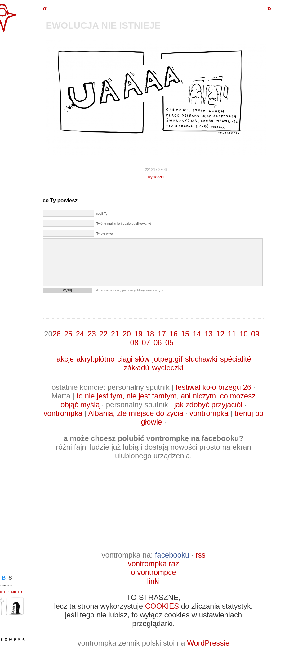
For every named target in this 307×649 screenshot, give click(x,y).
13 (208, 334)
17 (162, 334)
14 (197, 334)
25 (68, 334)
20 (126, 334)
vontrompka (63, 413)
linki (153, 581)
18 (150, 334)
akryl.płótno (96, 359)
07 (146, 342)
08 (134, 342)
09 (255, 334)
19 (138, 334)
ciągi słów (133, 359)
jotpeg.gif (167, 359)
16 (173, 334)
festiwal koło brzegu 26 (213, 387)
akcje (65, 359)
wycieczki (156, 177)
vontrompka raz (153, 563)
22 (103, 334)
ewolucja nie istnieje (103, 25)
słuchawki (201, 359)
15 (185, 334)
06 (158, 342)
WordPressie (208, 643)
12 (220, 334)
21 (115, 334)
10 (243, 334)
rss (200, 555)
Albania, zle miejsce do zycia (135, 413)
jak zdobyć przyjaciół (208, 404)
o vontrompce (153, 572)
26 (56, 334)
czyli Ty (101, 214)
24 (80, 334)
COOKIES (162, 606)
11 (232, 334)
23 (91, 334)
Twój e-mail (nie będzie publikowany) (123, 223)
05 (169, 342)
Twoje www (104, 233)
